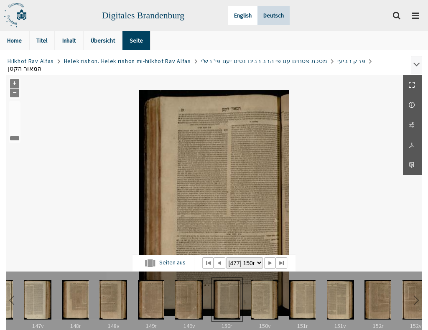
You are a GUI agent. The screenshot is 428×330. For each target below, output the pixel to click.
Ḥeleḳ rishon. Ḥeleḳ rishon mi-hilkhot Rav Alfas (127, 61)
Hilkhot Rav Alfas (31, 61)
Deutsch (273, 15)
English (243, 15)
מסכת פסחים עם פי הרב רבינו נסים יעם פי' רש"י (264, 61)
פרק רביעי (351, 61)
